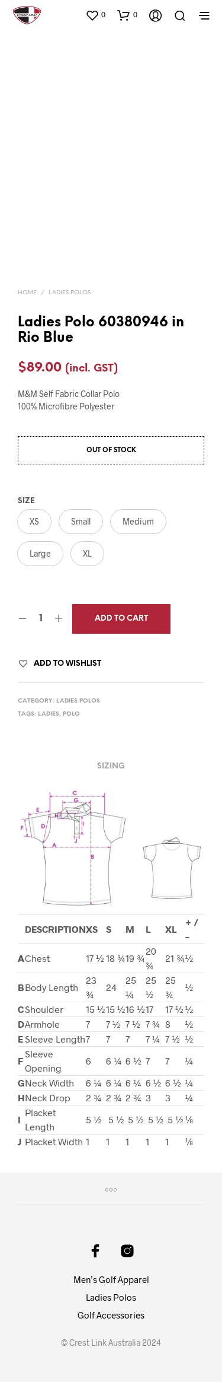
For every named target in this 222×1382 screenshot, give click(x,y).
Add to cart (121, 618)
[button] (95, 15)
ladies (48, 714)
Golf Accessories (111, 1315)
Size (26, 501)
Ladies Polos (70, 293)
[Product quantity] (40, 619)
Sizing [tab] (111, 766)
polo (71, 714)
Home (27, 293)
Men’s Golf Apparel (111, 1279)
